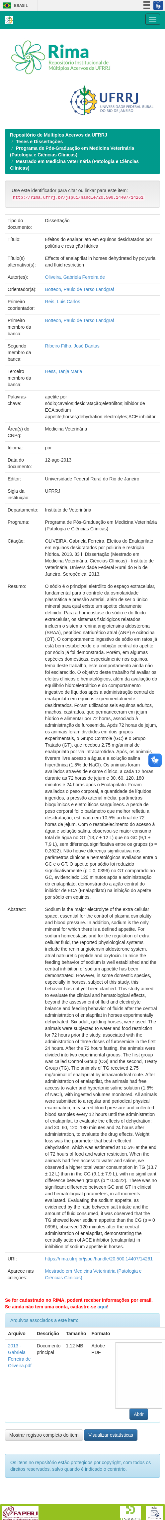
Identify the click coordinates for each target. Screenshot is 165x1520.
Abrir (139, 1414)
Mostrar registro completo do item (44, 1435)
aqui (102, 1306)
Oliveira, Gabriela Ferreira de (75, 277)
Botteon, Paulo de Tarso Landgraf (79, 289)
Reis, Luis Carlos (62, 301)
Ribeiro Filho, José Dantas (72, 346)
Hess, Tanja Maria (63, 371)
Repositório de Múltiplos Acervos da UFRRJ (58, 135)
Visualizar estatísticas (110, 1435)
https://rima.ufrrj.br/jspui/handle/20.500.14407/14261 (99, 1258)
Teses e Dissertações (39, 141)
